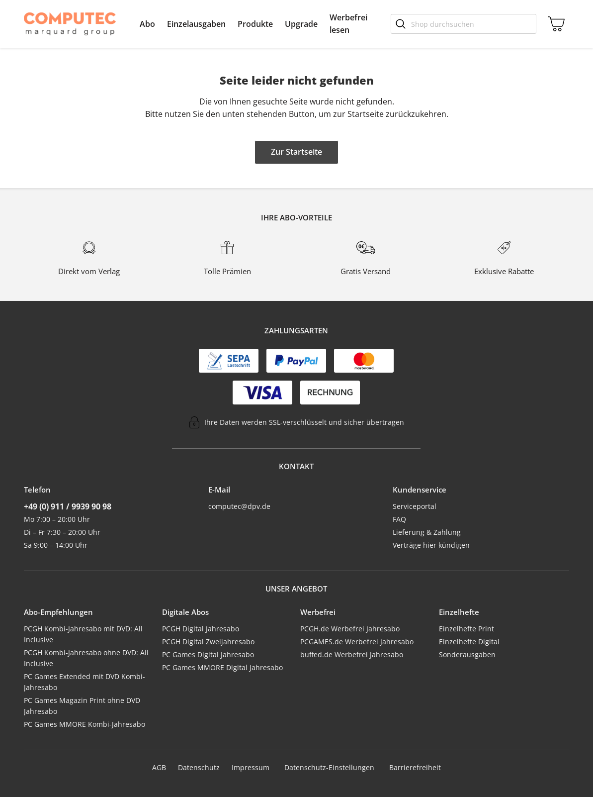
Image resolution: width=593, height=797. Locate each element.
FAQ (399, 519)
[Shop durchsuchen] (463, 24)
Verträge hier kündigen (431, 545)
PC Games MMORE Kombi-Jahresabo (84, 724)
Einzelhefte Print (466, 628)
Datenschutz (199, 767)
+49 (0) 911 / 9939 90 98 (67, 506)
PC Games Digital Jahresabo (208, 654)
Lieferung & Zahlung (427, 532)
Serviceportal (414, 506)
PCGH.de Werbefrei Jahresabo (350, 628)
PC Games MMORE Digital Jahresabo (222, 667)
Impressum (250, 767)
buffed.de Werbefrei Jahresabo (351, 654)
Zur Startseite (296, 151)
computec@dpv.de (239, 506)
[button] (147, 24)
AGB (159, 767)
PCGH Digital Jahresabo (200, 628)
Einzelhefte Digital (469, 641)
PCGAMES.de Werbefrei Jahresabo (357, 641)
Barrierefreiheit (415, 767)
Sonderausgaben (467, 654)
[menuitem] (147, 24)
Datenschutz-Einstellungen (329, 767)
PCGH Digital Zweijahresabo (208, 641)
